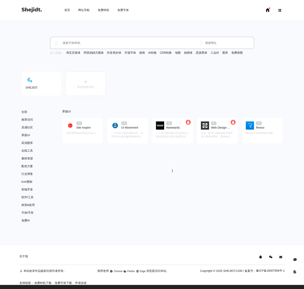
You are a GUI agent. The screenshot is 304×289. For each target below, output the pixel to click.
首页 (67, 10)
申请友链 (81, 283)
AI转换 (152, 52)
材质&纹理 (28, 205)
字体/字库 (27, 212)
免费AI (25, 220)
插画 (142, 52)
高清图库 (27, 142)
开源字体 (130, 52)
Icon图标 (26, 181)
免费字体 (123, 10)
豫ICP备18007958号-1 (270, 270)
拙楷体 (188, 52)
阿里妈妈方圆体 (94, 52)
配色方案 (27, 166)
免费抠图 (237, 52)
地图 (178, 52)
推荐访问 (27, 119)
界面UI (25, 135)
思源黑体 (201, 52)
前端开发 (27, 189)
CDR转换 (166, 52)
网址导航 (84, 10)
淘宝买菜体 (73, 52)
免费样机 (103, 10)
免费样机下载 (42, 283)
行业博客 (27, 174)
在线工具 (27, 150)
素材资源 (27, 158)
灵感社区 (27, 127)
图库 (225, 52)
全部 (24, 111)
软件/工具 (27, 197)
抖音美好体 (114, 52)
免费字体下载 (63, 283)
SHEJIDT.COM (232, 270)
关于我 (23, 256)
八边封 (214, 52)
